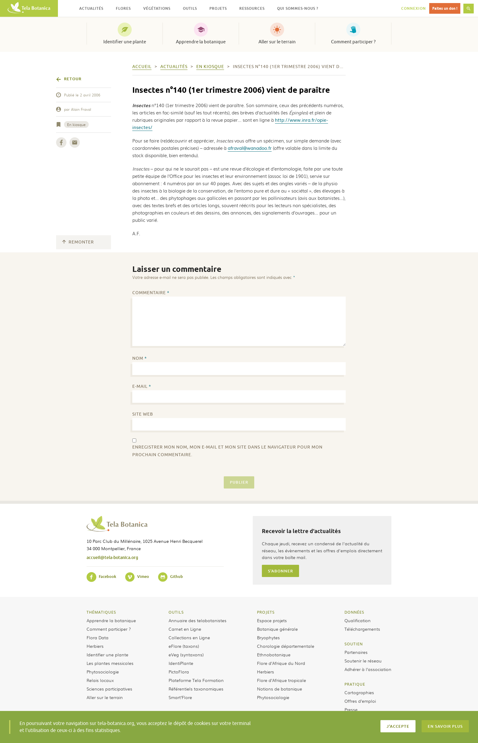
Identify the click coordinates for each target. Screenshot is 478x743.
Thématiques (101, 612)
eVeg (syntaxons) (186, 654)
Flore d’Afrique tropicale (281, 680)
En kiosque (76, 124)
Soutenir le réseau (363, 661)
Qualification (357, 620)
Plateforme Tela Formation (196, 680)
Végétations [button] (156, 8)
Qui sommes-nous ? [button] (297, 8)
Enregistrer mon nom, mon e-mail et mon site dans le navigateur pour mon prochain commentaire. (227, 451)
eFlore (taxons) (184, 646)
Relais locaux (100, 680)
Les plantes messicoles (110, 663)
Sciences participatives (109, 689)
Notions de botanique (279, 689)
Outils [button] (190, 8)
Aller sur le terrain (277, 42)
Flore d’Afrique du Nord (281, 663)
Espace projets (272, 620)
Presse (351, 709)
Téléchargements (362, 629)
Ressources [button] (252, 8)
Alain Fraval (81, 109)
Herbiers (95, 646)
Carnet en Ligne (185, 629)
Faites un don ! (444, 8)
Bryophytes (268, 637)
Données (354, 612)
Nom (139, 358)
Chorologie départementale (285, 646)
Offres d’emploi (360, 701)
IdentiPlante (181, 663)
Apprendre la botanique (201, 42)
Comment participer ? (353, 42)
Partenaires (356, 652)
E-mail (141, 386)
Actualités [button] (91, 8)
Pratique (354, 684)
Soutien (353, 644)
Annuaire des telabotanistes (198, 620)
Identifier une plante (124, 42)
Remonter (78, 242)
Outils (176, 612)
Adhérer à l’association (367, 669)
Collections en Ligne (189, 637)
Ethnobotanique (274, 654)
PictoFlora (179, 672)
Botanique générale (277, 629)
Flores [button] (123, 8)
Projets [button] (218, 8)
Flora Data (98, 637)
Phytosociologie (103, 672)
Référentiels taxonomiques (196, 689)
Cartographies (359, 692)
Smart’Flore (180, 697)
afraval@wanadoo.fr (250, 147)
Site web (142, 414)
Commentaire (150, 292)
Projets (266, 612)
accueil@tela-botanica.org (112, 557)
